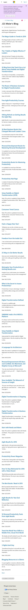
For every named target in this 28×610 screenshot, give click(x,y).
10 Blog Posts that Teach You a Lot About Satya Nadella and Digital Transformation (14, 69)
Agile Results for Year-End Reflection (11, 499)
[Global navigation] (1, 2)
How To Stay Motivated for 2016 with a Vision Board (13, 470)
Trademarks (13, 603)
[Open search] (21, 2)
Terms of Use (6, 603)
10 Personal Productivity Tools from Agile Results (12, 515)
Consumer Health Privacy (9, 601)
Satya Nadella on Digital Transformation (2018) (10, 194)
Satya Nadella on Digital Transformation (10, 332)
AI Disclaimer (6, 596)
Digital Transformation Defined (13, 300)
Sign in (25, 2)
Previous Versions (15, 596)
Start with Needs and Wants (11, 427)
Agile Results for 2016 (9, 442)
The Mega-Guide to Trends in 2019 (14, 36)
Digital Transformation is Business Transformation (13, 412)
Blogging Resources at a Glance (13, 559)
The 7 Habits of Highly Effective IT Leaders (13, 52)
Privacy (16, 599)
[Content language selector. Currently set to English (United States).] (10, 586)
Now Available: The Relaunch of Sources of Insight (13, 381)
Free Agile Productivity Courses (13, 100)
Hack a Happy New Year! (10, 224)
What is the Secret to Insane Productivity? (11, 284)
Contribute (10, 599)
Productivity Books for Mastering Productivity (13, 163)
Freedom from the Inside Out (12, 238)
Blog (4, 599)
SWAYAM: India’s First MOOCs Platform (12, 315)
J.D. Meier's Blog (9, 20)
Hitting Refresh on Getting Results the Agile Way (14, 116)
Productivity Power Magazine (12, 456)
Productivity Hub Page (10, 179)
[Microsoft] (14, 2)
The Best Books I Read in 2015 (12, 483)
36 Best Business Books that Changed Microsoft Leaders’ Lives (13, 130)
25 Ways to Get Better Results (12, 253)
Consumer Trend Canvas (10, 209)
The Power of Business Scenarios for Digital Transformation (13, 87)
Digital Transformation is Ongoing (14, 396)
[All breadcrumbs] (3, 20)
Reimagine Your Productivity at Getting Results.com (13, 268)
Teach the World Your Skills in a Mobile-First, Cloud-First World (13, 531)
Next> (3, 573)
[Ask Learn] (22, 20)
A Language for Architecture (12, 347)
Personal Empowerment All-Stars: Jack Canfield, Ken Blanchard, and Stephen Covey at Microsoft (13, 364)
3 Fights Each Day (8, 545)
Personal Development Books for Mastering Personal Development (13, 147)
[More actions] (25, 20)
